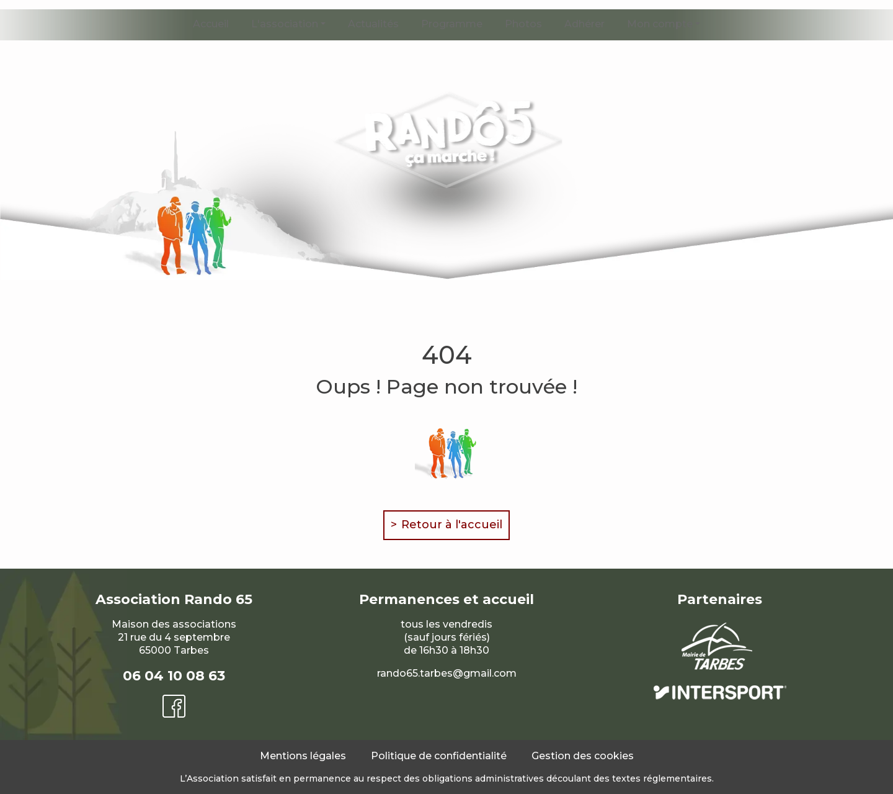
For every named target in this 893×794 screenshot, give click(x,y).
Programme (451, 24)
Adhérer (584, 24)
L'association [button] (284, 24)
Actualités (373, 24)
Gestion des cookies (582, 756)
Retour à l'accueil (451, 524)
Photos (523, 24)
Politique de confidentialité (439, 756)
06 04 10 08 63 (174, 675)
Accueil (211, 24)
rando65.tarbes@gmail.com (447, 673)
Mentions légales (303, 756)
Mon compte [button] (660, 24)
